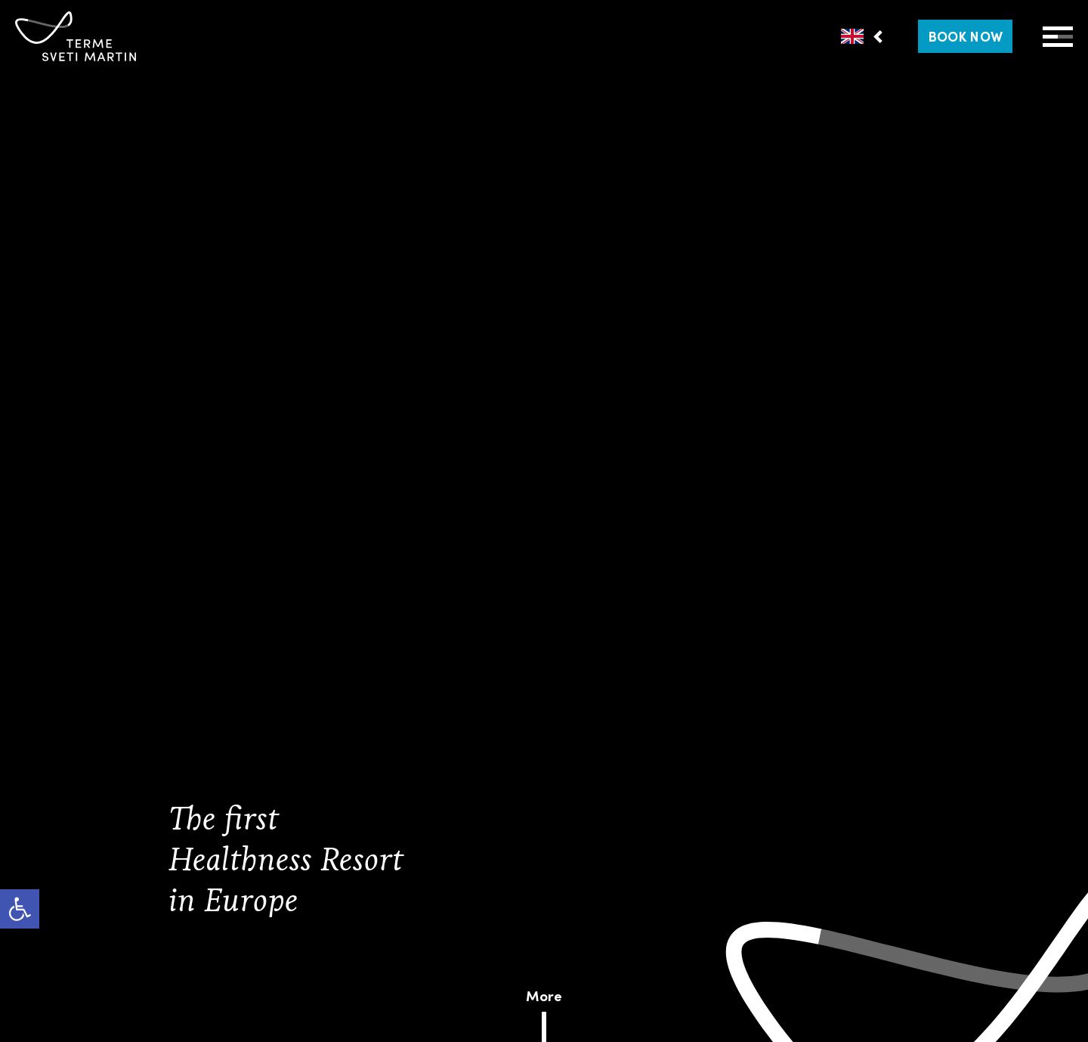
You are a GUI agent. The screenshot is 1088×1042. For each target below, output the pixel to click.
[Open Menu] (1058, 36)
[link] (19, 909)
